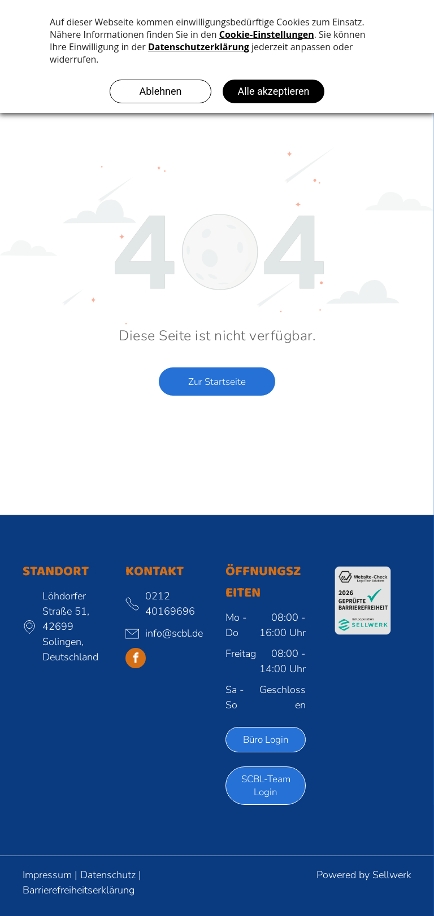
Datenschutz (108, 875)
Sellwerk (391, 875)
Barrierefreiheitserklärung (78, 890)
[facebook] (135, 659)
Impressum (47, 875)
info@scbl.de (174, 633)
